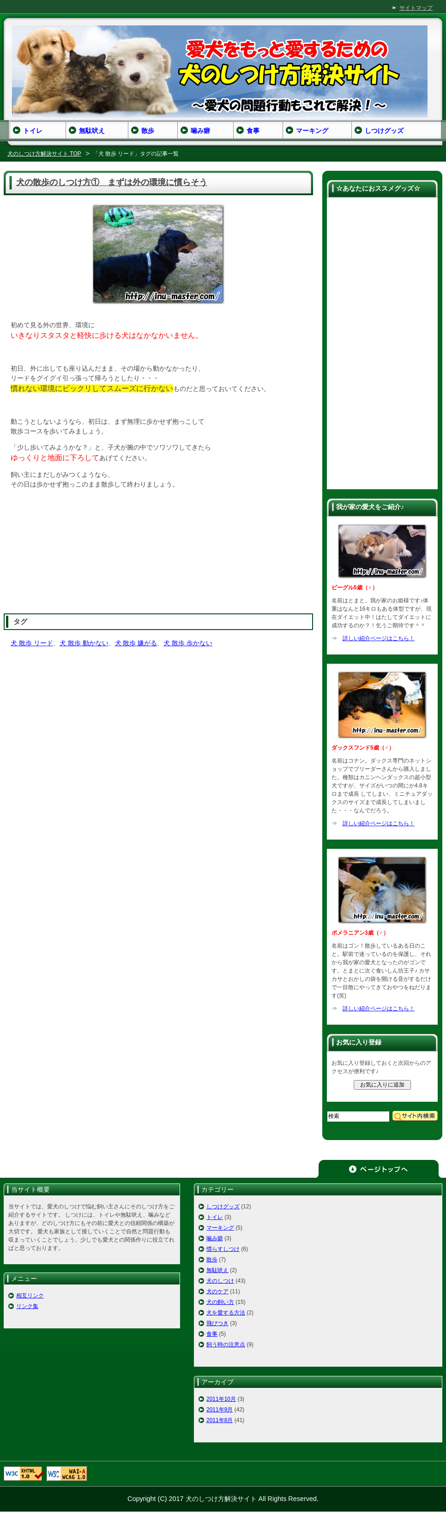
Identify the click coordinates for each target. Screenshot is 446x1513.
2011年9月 (219, 1409)
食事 (211, 1334)
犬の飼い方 (220, 1302)
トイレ (214, 1217)
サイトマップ (416, 8)
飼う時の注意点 (225, 1344)
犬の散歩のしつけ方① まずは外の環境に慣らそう (111, 182)
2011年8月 (219, 1420)
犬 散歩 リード (32, 643)
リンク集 (27, 1306)
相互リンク (30, 1295)
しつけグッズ (223, 1206)
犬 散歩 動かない (84, 643)
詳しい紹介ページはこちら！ (379, 638)
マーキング (220, 1228)
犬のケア (217, 1291)
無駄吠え (217, 1270)
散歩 (211, 1259)
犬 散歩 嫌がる (136, 643)
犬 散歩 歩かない (187, 643)
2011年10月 (221, 1399)
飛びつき (217, 1323)
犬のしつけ (220, 1281)
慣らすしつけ (223, 1249)
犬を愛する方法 (225, 1312)
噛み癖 (214, 1238)
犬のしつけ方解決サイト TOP (44, 153)
